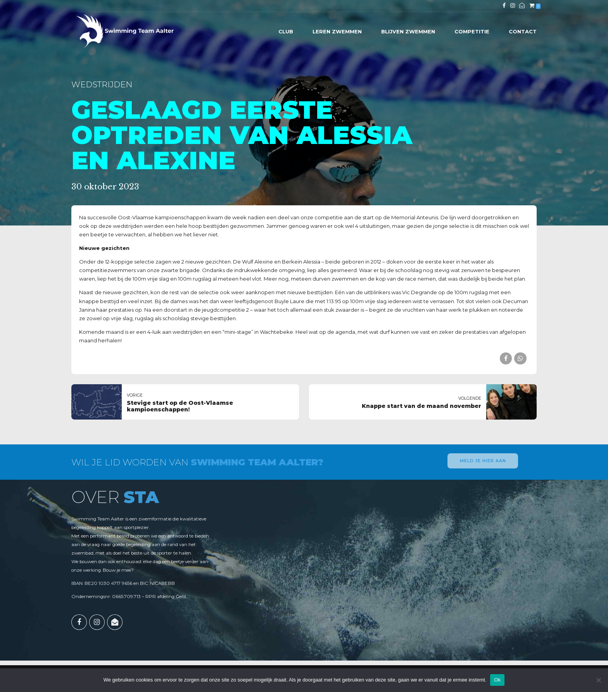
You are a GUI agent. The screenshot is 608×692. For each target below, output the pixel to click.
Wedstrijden (101, 84)
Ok (497, 680)
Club (285, 31)
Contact (523, 31)
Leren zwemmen (337, 31)
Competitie (471, 31)
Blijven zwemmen (408, 31)
